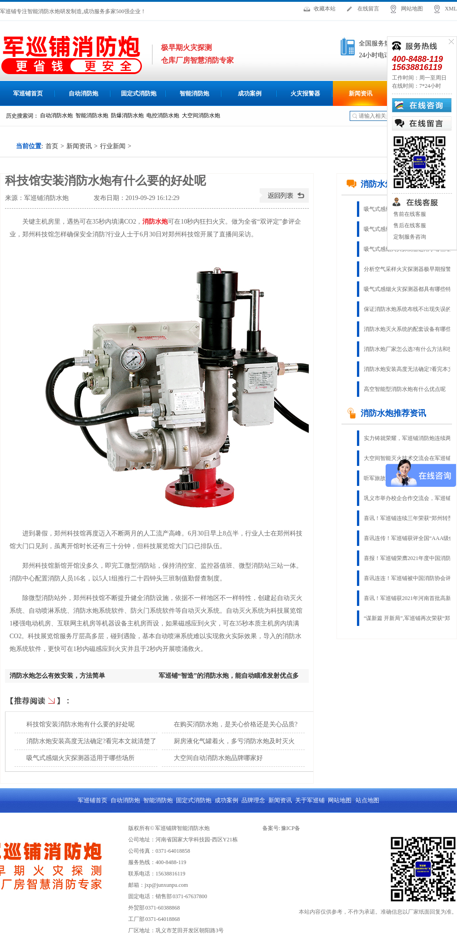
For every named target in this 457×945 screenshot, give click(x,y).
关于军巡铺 (310, 800)
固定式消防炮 (138, 93)
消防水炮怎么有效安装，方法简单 (57, 675)
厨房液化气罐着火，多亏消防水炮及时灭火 (234, 741)
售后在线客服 (409, 225)
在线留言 (368, 8)
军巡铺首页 (28, 93)
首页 (51, 146)
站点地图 (367, 800)
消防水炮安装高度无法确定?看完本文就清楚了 (91, 741)
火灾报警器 (305, 93)
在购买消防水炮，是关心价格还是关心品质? (235, 724)
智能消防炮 (194, 93)
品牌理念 (253, 800)
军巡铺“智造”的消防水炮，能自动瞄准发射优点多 (229, 675)
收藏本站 (325, 8)
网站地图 (412, 8)
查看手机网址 (81, 200)
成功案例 (249, 93)
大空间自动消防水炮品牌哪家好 (218, 758)
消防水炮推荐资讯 (386, 413)
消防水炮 (155, 221)
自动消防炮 (83, 93)
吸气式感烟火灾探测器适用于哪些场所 (80, 758)
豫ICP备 (291, 828)
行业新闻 (113, 146)
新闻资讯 (360, 93)
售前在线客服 (409, 214)
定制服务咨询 (409, 237)
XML (451, 8)
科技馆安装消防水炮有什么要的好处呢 (80, 724)
